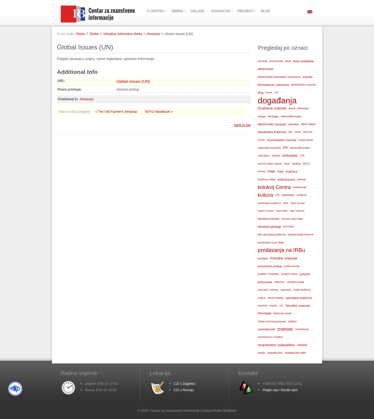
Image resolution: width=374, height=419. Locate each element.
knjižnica (291, 171)
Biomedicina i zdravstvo (273, 84)
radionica (279, 282)
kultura (265, 195)
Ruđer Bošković (302, 289)
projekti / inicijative (268, 273)
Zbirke (93, 34)
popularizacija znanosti (301, 234)
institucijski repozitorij (269, 147)
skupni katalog (275, 297)
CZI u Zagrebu (184, 384)
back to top (242, 125)
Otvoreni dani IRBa (292, 219)
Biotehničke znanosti (303, 84)
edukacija (303, 108)
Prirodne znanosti (283, 258)
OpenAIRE (282, 211)
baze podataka (304, 61)
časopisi (302, 344)
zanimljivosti (266, 329)
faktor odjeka (308, 124)
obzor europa (297, 203)
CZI (276, 92)
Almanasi (153, 34)
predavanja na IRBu (281, 250)
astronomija (276, 61)
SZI (281, 305)
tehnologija (264, 313)
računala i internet (268, 289)
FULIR (261, 140)
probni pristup (292, 266)
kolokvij (301, 179)
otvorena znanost (268, 218)
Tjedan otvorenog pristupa (272, 321)
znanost (285, 329)
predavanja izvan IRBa (271, 242)
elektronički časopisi (272, 124)
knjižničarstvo (286, 179)
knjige (280, 171)
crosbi (269, 92)
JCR (302, 155)
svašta (273, 305)
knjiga (271, 171)
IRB (285, 147)
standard (262, 305)
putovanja (265, 282)
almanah (262, 61)
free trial (307, 132)
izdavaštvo (263, 155)
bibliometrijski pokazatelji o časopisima (279, 77)
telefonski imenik (283, 313)
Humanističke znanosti (281, 140)
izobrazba (289, 156)
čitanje (261, 352)
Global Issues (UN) (133, 81)
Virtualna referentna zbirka (122, 34)
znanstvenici (302, 329)
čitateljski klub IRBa (295, 352)
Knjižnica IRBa (267, 179)
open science (297, 211)
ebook (292, 108)
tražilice (292, 321)
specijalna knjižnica (298, 298)
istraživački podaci (300, 147)
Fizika (298, 132)
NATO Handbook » (159, 112)
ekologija (273, 116)
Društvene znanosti (272, 108)
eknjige (262, 116)
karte (287, 163)
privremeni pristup (270, 266)
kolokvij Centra (274, 187)
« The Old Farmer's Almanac (116, 112)
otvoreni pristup (269, 227)
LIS (277, 194)
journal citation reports (270, 163)
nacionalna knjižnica (269, 203)
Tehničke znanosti (297, 305)
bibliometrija (265, 69)
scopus (262, 297)
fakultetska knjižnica (272, 132)
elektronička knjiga (291, 116)
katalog (296, 163)
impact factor (306, 140)
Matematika (288, 195)
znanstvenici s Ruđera (270, 337)
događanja (277, 100)
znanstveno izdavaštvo (276, 345)
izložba (276, 155)
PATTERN (288, 226)
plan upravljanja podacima (272, 234)
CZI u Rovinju (184, 390)
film (290, 132)
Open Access (266, 210)
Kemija (261, 171)
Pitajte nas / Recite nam (280, 390)
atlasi (288, 61)
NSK (285, 203)
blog (260, 92)
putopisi (305, 274)
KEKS (306, 163)
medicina (302, 195)
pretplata (263, 258)
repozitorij (285, 289)
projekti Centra (289, 274)
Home (80, 34)
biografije (308, 77)
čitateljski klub (274, 352)
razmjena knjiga (295, 282)
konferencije (300, 187)
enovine (293, 124)
